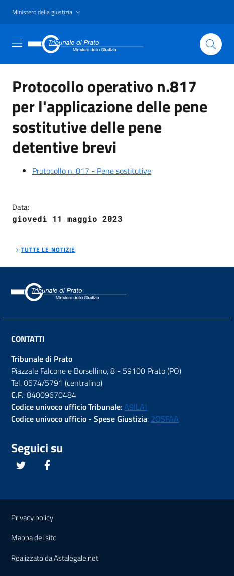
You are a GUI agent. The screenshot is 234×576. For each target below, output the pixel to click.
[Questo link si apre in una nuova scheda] (21, 465)
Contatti (28, 339)
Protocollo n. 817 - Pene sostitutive (91, 171)
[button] (47, 12)
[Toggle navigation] (17, 43)
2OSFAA (165, 419)
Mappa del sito (34, 537)
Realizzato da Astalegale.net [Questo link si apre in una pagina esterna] (54, 558)
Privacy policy (32, 517)
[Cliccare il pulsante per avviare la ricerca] (211, 44)
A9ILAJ (135, 407)
